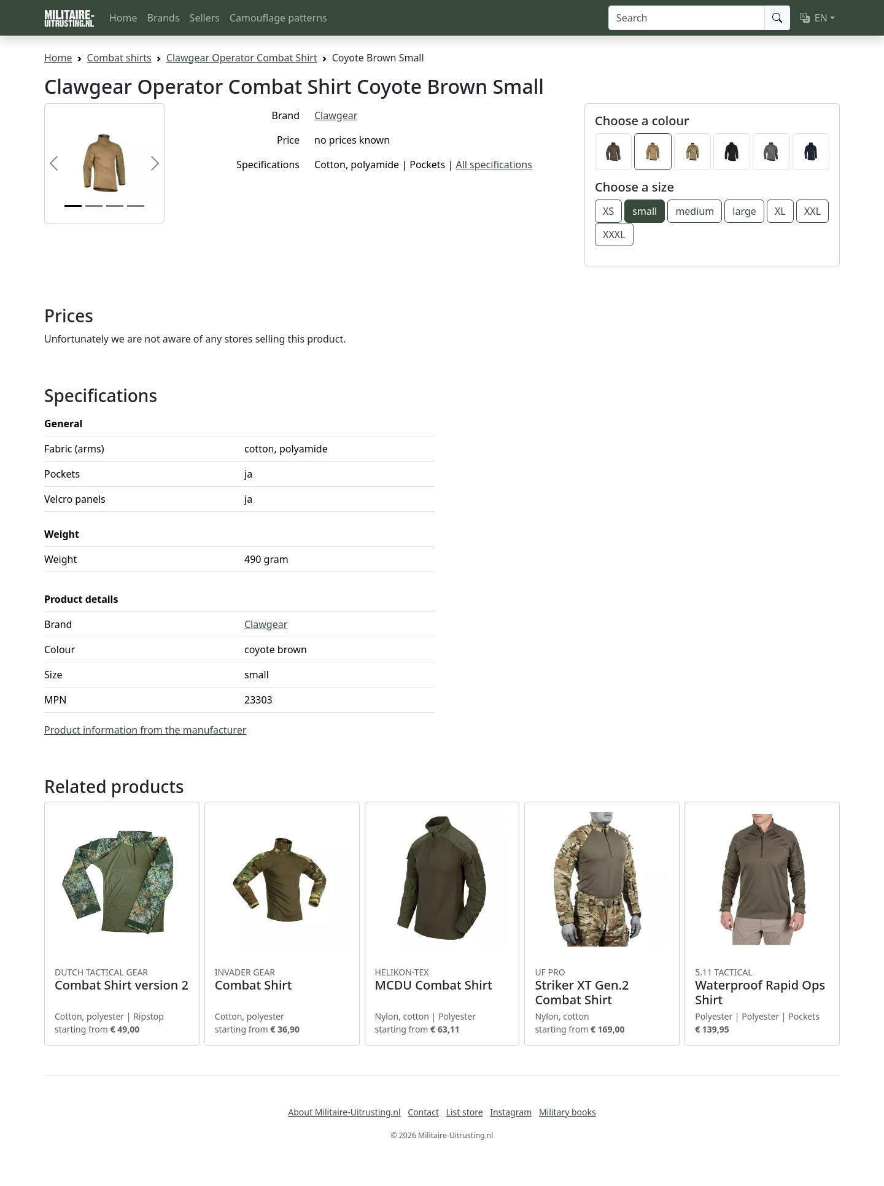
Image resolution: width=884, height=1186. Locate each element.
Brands (163, 18)
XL (780, 211)
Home (123, 18)
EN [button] (814, 18)
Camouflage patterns (278, 18)
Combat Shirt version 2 (122, 979)
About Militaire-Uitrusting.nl (344, 1112)
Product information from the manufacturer (145, 730)
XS (608, 211)
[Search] (686, 18)
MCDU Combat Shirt (442, 979)
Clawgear (335, 115)
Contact (423, 1112)
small (644, 211)
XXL (812, 211)
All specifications (494, 164)
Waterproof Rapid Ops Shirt (762, 987)
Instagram (511, 1112)
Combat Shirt (282, 979)
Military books (567, 1112)
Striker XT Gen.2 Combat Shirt (602, 987)
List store (464, 1112)
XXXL (614, 234)
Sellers (205, 18)
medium (694, 211)
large (744, 211)
